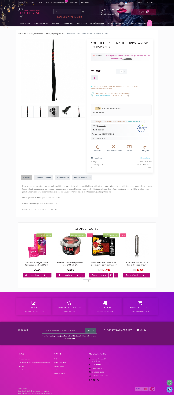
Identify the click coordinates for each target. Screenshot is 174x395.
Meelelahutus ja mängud (117, 23)
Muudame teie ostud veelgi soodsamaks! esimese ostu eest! (113, 94)
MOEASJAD (55, 23)
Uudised (78, 3)
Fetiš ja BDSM (82, 23)
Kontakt (87, 3)
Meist (21, 3)
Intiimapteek (68, 23)
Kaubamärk (56, 3)
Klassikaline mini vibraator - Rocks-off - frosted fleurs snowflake (137, 263)
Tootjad (21, 366)
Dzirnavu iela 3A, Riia (110, 13)
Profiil (56, 359)
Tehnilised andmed (43, 177)
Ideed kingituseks (138, 23)
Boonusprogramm (25, 359)
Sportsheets (127, 58)
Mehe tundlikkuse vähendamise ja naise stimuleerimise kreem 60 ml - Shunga (103, 263)
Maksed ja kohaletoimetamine (38, 3)
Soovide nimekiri (59, 366)
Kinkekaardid (23, 370)
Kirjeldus (26, 177)
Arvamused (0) (63, 177)
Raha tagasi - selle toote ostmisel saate (118, 121)
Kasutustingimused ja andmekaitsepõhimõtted (34, 363)
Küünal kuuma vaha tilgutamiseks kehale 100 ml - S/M (70, 263)
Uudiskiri (57, 370)
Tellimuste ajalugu (60, 363)
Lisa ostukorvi (32, 275)
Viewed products (59, 374)
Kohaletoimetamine (82, 177)
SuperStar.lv (22, 34)
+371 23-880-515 (97, 365)
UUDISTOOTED (25, 23)
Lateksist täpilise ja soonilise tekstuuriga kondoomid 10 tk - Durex (37, 263)
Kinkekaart (68, 3)
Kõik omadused (146, 158)
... (149, 23)
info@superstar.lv (96, 369)
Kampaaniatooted (41, 23)
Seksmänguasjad (97, 23)
